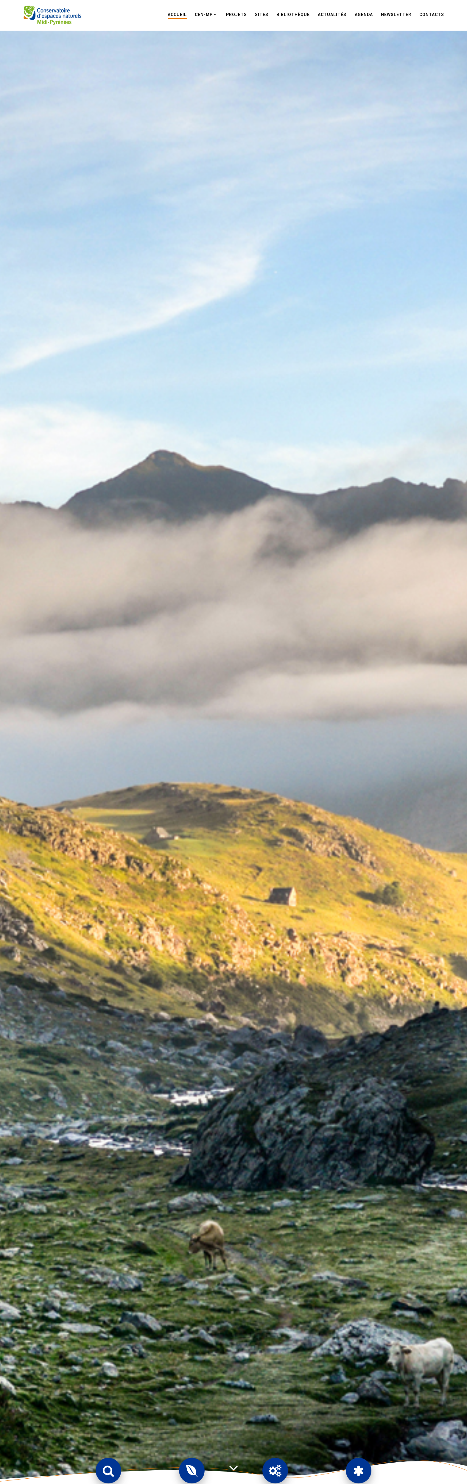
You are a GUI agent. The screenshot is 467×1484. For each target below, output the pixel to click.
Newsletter (396, 14)
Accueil (177, 14)
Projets (236, 14)
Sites (261, 14)
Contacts (431, 14)
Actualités (332, 14)
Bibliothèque (293, 14)
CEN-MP (204, 14)
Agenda (364, 14)
